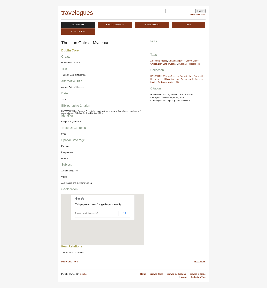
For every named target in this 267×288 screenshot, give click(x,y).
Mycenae (182, 64)
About (188, 25)
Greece (153, 64)
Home (143, 274)
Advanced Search (198, 15)
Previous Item (69, 261)
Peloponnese (194, 64)
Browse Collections (115, 25)
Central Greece (192, 61)
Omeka (83, 274)
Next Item (200, 261)
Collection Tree (78, 31)
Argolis (164, 61)
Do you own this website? (86, 213)
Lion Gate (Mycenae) (167, 64)
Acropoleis (155, 61)
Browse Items (78, 25)
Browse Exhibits (151, 25)
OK (124, 213)
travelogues (77, 12)
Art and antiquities (176, 61)
